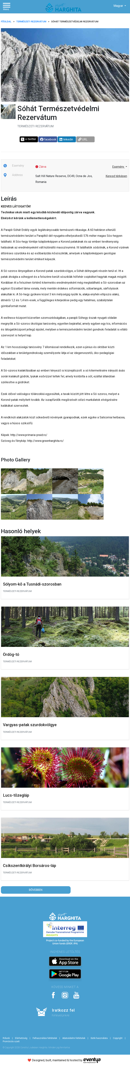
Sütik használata (99, 1038)
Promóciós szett (11, 1041)
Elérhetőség (21, 1038)
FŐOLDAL (6, 21)
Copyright (117, 1038)
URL (82, 139)
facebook (48, 139)
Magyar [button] (118, 6)
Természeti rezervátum (31, 21)
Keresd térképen (116, 176)
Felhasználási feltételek (45, 1038)
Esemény (118, 166)
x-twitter (28, 139)
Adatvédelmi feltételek (73, 1038)
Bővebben (35, 890)
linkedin (66, 139)
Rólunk (6, 1038)
